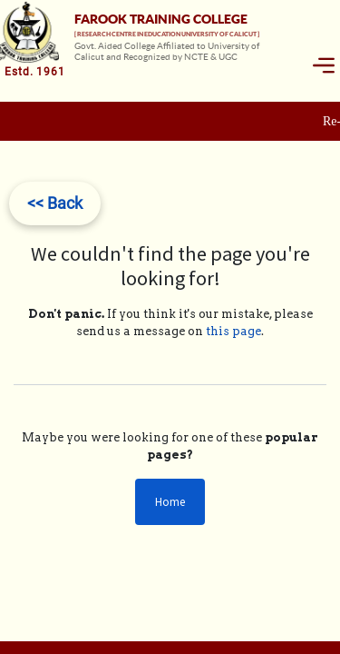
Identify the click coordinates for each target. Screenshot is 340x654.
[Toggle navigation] (323, 65)
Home (170, 502)
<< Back (55, 203)
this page (233, 331)
